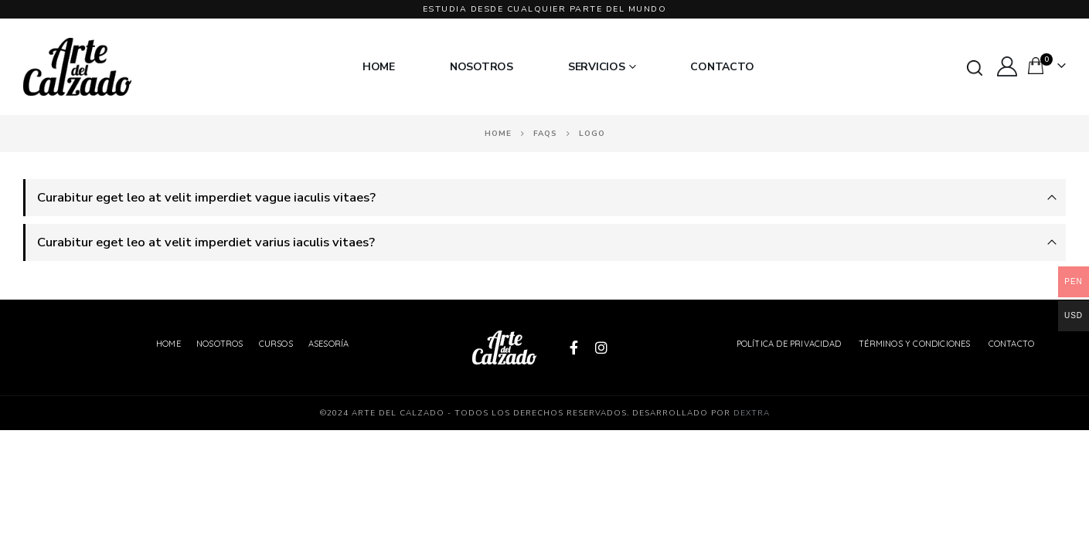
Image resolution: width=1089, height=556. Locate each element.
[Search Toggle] (974, 68)
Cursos (276, 343)
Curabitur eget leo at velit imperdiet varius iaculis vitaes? (206, 242)
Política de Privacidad (789, 343)
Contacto (722, 67)
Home (378, 67)
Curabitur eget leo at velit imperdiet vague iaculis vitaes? (206, 197)
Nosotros (481, 67)
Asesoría (328, 343)
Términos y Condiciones (914, 343)
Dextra (751, 413)
